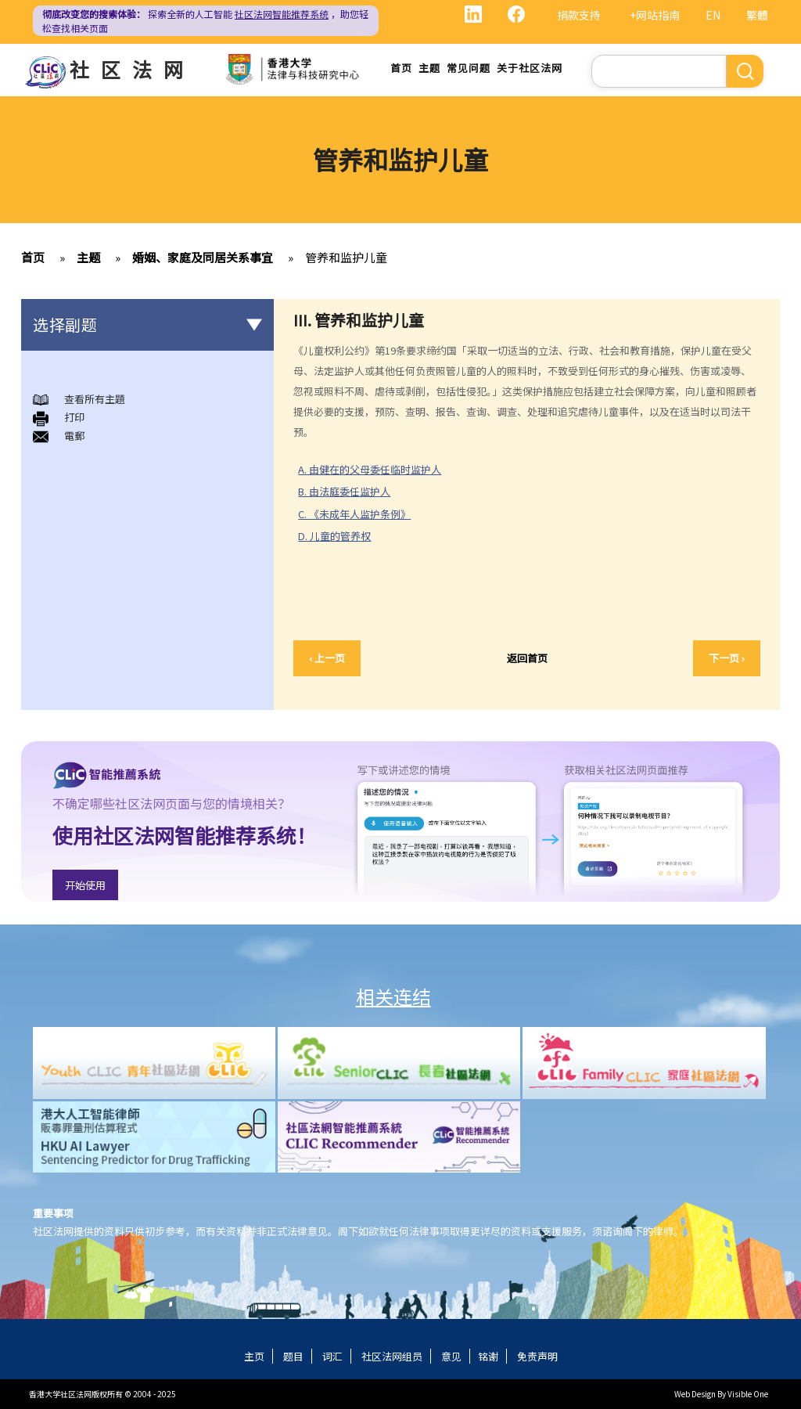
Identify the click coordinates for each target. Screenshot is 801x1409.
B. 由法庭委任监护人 (344, 491)
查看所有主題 (94, 398)
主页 (254, 1356)
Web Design (695, 1394)
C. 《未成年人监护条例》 (354, 513)
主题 (429, 67)
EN (713, 15)
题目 (293, 1356)
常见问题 (468, 67)
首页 (401, 67)
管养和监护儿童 (346, 257)
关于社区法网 (529, 67)
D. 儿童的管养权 (334, 535)
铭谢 (488, 1356)
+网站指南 (655, 15)
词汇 (332, 1356)
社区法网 (132, 69)
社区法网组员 (391, 1356)
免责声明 (537, 1356)
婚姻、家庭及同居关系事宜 (202, 257)
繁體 (757, 15)
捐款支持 (579, 15)
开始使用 (85, 884)
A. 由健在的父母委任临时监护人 (369, 469)
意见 (451, 1356)
